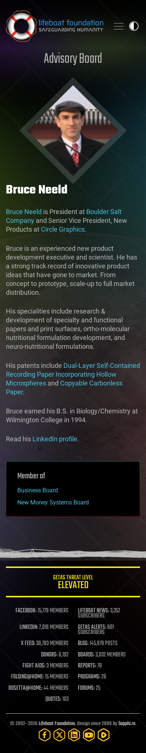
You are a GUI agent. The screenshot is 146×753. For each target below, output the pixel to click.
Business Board (37, 490)
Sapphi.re (126, 724)
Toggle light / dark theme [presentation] (134, 26)
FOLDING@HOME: (27, 677)
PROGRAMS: (89, 677)
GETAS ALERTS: (92, 627)
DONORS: (49, 655)
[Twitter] (59, 734)
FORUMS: (86, 688)
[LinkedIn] (74, 734)
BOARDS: (86, 655)
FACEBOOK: (25, 611)
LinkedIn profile (54, 439)
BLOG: (83, 643)
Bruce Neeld (24, 212)
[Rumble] (104, 734)
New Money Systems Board (53, 502)
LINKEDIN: (29, 627)
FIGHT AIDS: (33, 666)
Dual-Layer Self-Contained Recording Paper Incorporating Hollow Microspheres (73, 374)
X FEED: (28, 643)
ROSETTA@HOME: (25, 688)
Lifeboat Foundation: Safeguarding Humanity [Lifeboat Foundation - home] (54, 26)
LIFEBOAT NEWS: (93, 611)
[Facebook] (45, 734)
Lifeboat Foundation (57, 724)
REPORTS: (87, 666)
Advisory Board (73, 59)
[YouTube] (89, 734)
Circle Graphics (63, 229)
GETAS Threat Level (73, 583)
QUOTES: (53, 699)
